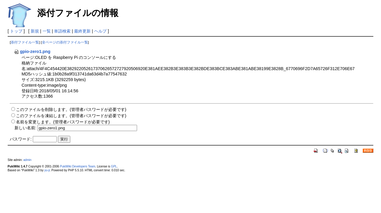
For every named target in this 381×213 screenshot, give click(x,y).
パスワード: (21, 139)
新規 (35, 31)
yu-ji (47, 170)
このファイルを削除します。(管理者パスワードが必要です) (71, 109)
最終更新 (82, 31)
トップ (16, 31)
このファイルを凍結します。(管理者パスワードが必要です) (71, 115)
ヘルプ (100, 31)
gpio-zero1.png (32, 51)
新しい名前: (25, 127)
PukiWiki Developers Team (77, 166)
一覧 (47, 31)
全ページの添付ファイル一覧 (65, 42)
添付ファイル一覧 (25, 42)
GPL (114, 166)
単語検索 (62, 31)
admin (27, 160)
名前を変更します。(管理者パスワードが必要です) (63, 122)
